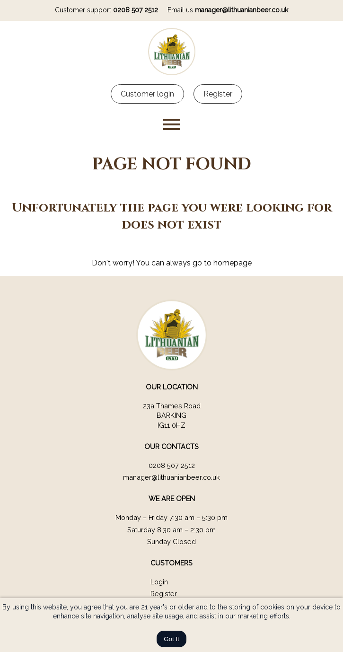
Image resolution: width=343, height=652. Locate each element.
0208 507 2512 (135, 10)
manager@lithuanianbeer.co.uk (241, 10)
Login (159, 582)
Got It (171, 639)
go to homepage (222, 262)
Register (163, 594)
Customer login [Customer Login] (147, 93)
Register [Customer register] (217, 93)
